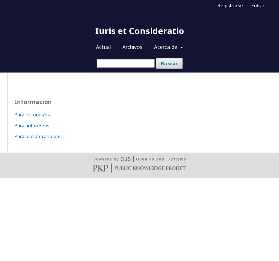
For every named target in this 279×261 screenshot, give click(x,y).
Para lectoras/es (32, 114)
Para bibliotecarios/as (38, 136)
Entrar (257, 5)
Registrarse (230, 5)
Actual (103, 47)
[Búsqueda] (126, 63)
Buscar (169, 63)
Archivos (132, 47)
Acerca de (166, 47)
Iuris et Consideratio (139, 31)
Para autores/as (32, 125)
